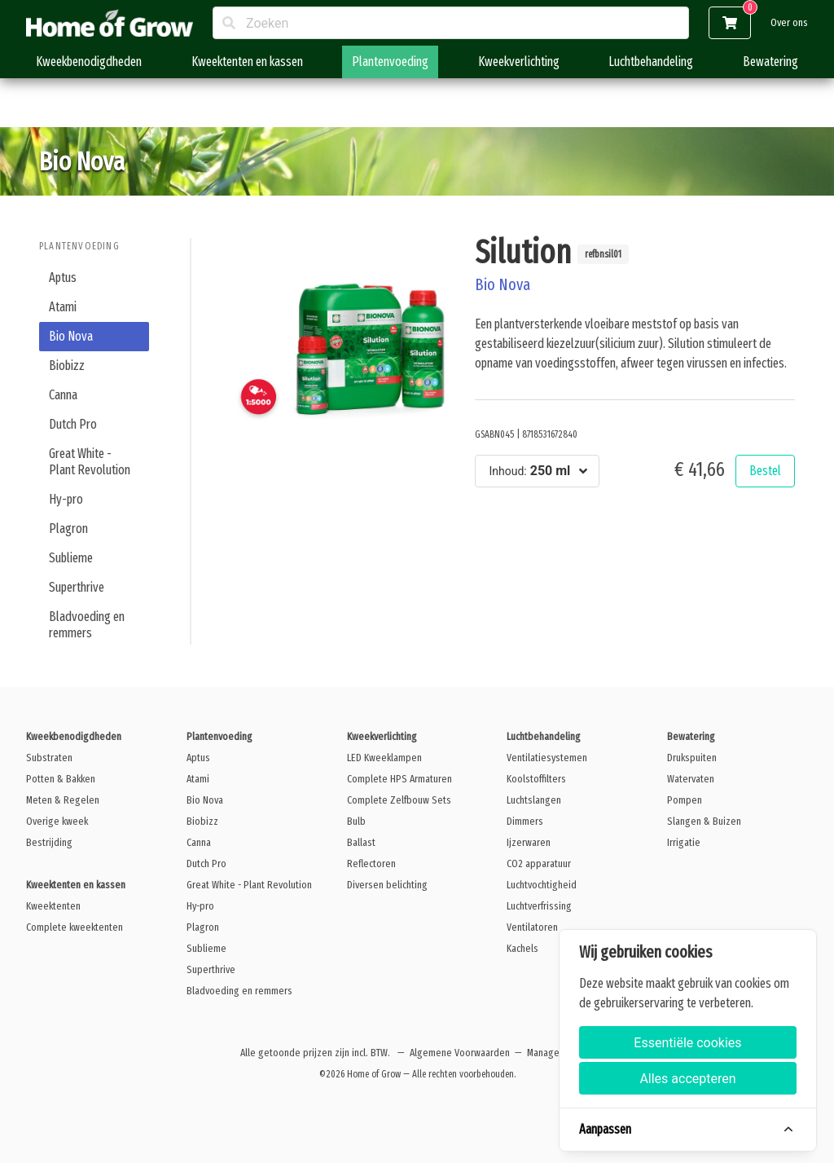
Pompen (684, 800)
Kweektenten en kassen (247, 61)
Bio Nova (71, 336)
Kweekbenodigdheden (89, 61)
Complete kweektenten (74, 927)
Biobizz (67, 365)
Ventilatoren (532, 927)
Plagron (68, 528)
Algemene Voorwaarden (460, 1052)
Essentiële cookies (687, 1043)
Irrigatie (683, 842)
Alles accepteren (687, 1078)
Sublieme (71, 558)
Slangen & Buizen (704, 821)
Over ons (789, 22)
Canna (63, 395)
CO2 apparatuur (539, 863)
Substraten (49, 757)
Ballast (361, 842)
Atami (63, 307)
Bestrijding (49, 842)
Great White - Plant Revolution (89, 462)
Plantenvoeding (390, 61)
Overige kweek (57, 821)
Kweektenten (53, 906)
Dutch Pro (73, 424)
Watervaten (690, 779)
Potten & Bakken (60, 779)
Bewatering (770, 61)
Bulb (356, 821)
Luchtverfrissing (539, 906)
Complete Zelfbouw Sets (399, 800)
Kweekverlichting (519, 61)
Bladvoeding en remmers (87, 625)
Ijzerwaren (529, 842)
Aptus (63, 277)
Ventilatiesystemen (547, 757)
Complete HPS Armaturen (399, 779)
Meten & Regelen (62, 800)
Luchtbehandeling (650, 61)
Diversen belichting (387, 885)
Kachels (522, 948)
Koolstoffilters (536, 779)
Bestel (765, 470)
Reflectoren (371, 863)
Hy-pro (66, 499)
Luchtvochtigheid (542, 885)
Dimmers (525, 821)
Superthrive (76, 587)
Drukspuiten (692, 757)
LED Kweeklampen (384, 757)
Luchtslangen (534, 800)
